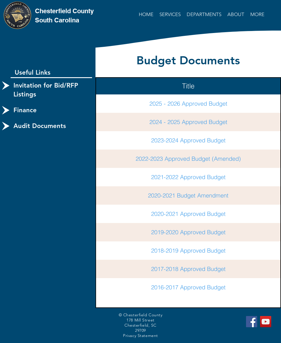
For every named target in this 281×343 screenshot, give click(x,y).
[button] (170, 14)
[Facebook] (251, 321)
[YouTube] (265, 321)
